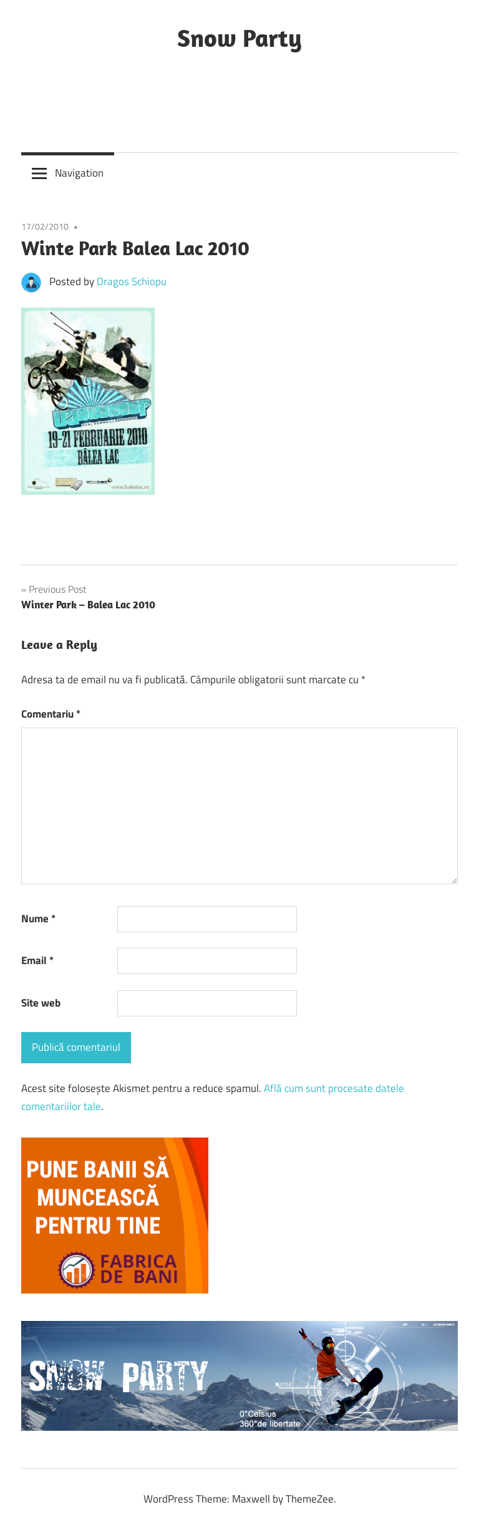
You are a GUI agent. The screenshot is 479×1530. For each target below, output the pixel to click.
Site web (40, 1003)
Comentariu (50, 714)
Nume (38, 918)
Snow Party (239, 37)
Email (37, 960)
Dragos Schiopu (132, 281)
